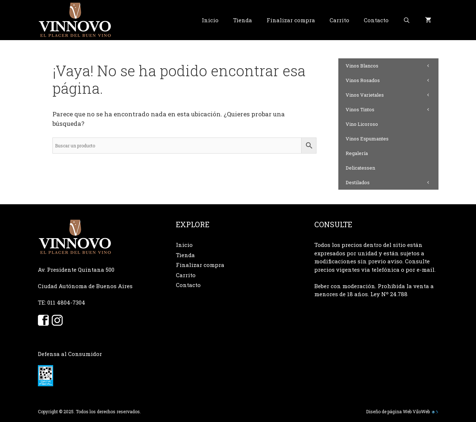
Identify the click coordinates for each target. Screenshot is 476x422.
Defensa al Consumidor (70, 353)
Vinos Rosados (392, 80)
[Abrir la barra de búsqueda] (406, 20)
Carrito (339, 20)
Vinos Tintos (392, 109)
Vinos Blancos (392, 65)
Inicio (210, 20)
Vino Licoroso (362, 124)
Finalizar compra (291, 20)
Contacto (376, 20)
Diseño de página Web (389, 411)
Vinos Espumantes (367, 138)
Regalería (357, 153)
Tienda (242, 20)
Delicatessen (360, 167)
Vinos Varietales (392, 95)
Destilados (392, 182)
